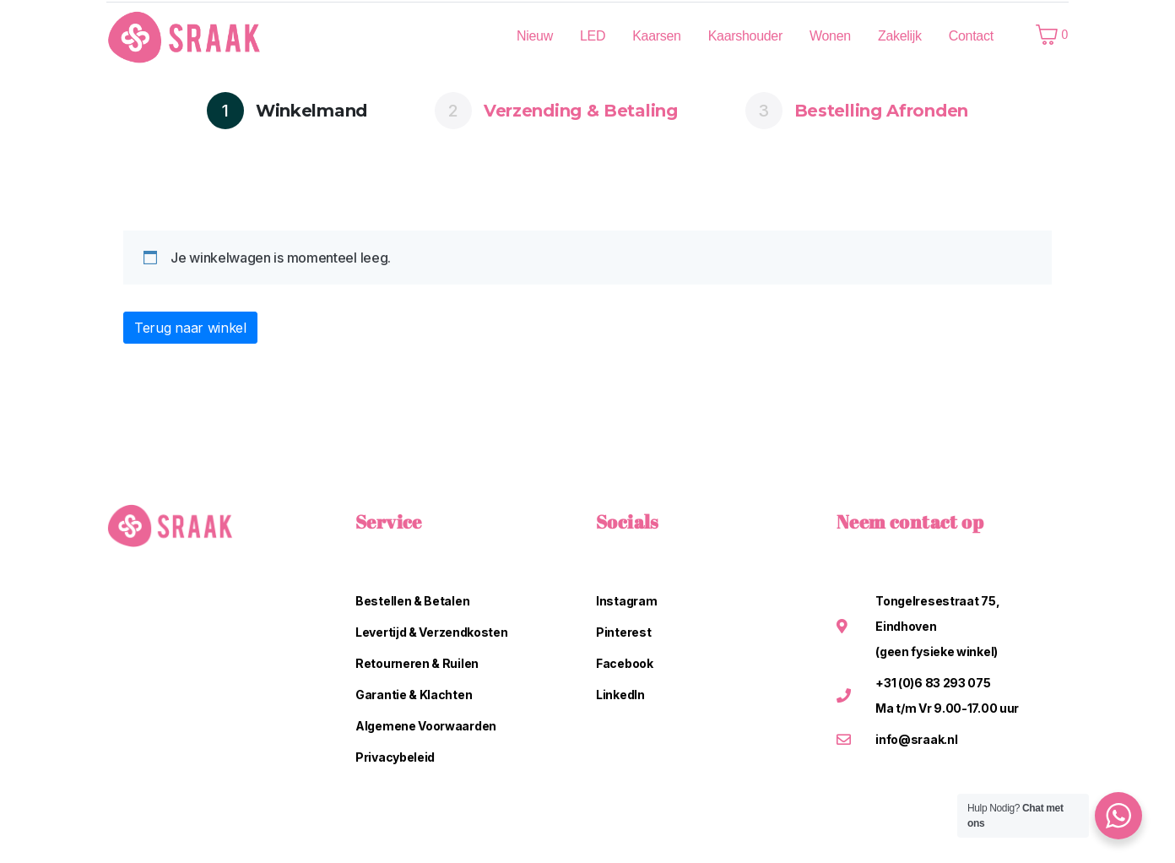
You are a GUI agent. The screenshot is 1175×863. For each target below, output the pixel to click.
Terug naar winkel (190, 327)
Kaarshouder (745, 36)
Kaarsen (656, 36)
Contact (971, 36)
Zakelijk (900, 36)
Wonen (830, 36)
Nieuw (535, 36)
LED (592, 36)
